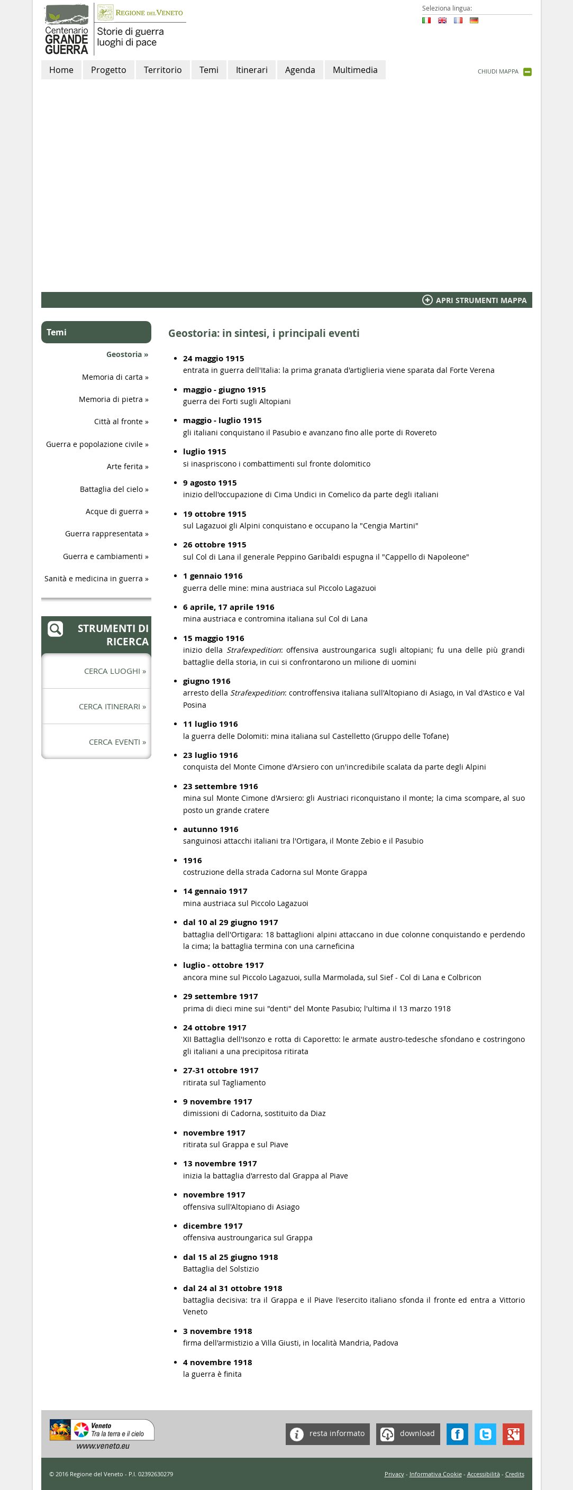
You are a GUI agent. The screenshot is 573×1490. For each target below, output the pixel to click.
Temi (57, 332)
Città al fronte (118, 421)
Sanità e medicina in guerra (93, 578)
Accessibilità (483, 1474)
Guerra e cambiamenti (103, 556)
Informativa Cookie (436, 1474)
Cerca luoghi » (115, 670)
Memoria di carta (112, 377)
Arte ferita (125, 466)
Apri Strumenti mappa (481, 300)
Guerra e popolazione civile (94, 444)
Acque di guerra (114, 511)
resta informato (325, 1434)
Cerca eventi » (117, 741)
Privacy (394, 1474)
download (405, 1434)
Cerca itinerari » (112, 706)
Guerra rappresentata (104, 533)
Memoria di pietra (111, 399)
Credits (514, 1474)
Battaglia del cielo (111, 489)
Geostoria (124, 354)
